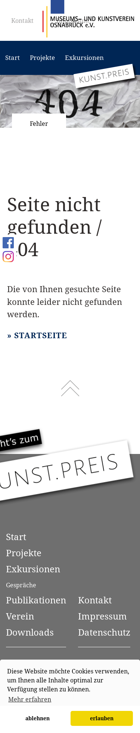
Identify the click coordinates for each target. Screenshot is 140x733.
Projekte (42, 57)
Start (12, 57)
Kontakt (22, 20)
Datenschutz (104, 632)
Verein (20, 616)
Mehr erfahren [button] (29, 699)
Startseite (40, 335)
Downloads (30, 632)
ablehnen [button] (37, 718)
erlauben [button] (101, 718)
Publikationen (36, 600)
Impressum (102, 616)
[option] (70, 101)
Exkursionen (84, 57)
